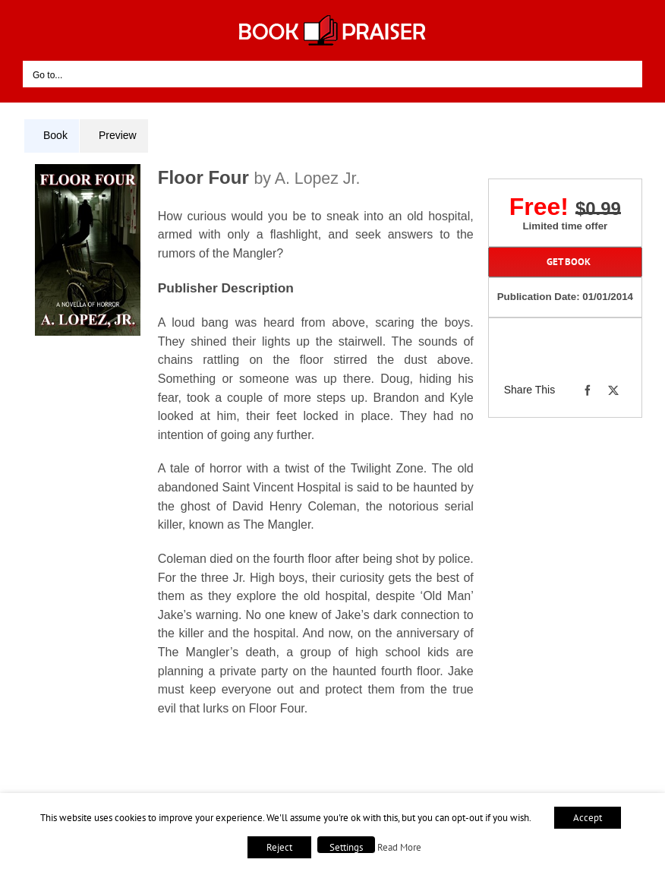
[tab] (51, 136)
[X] (613, 390)
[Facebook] (587, 390)
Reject (279, 847)
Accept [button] (587, 817)
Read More (399, 847)
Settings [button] (346, 847)
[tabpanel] (254, 457)
